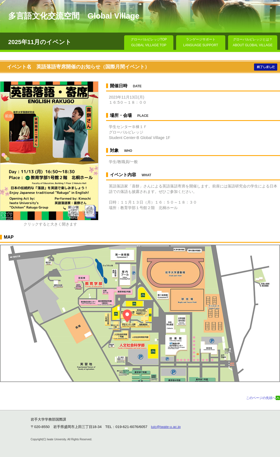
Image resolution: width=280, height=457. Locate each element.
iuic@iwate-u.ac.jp (166, 427)
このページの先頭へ (261, 398)
